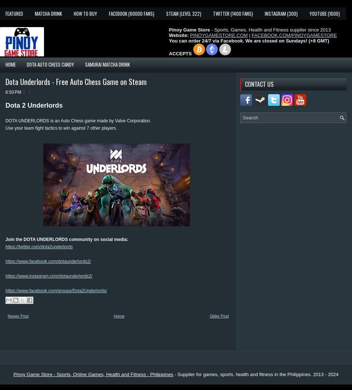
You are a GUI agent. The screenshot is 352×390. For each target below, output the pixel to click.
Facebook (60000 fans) (131, 13)
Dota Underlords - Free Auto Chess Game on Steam (76, 81)
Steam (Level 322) (183, 13)
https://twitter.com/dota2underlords (39, 246)
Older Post (219, 316)
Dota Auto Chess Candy (50, 64)
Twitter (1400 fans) (233, 13)
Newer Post (18, 316)
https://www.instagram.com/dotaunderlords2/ (49, 276)
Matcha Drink (48, 13)
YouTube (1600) (324, 13)
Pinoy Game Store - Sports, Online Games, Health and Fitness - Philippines (93, 374)
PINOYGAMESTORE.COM (218, 35)
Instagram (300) (281, 13)
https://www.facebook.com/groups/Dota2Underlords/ (56, 290)
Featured (14, 13)
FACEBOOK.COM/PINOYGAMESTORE (294, 35)
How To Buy (85, 13)
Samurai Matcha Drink (107, 64)
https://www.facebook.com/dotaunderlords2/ (48, 261)
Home (11, 64)
